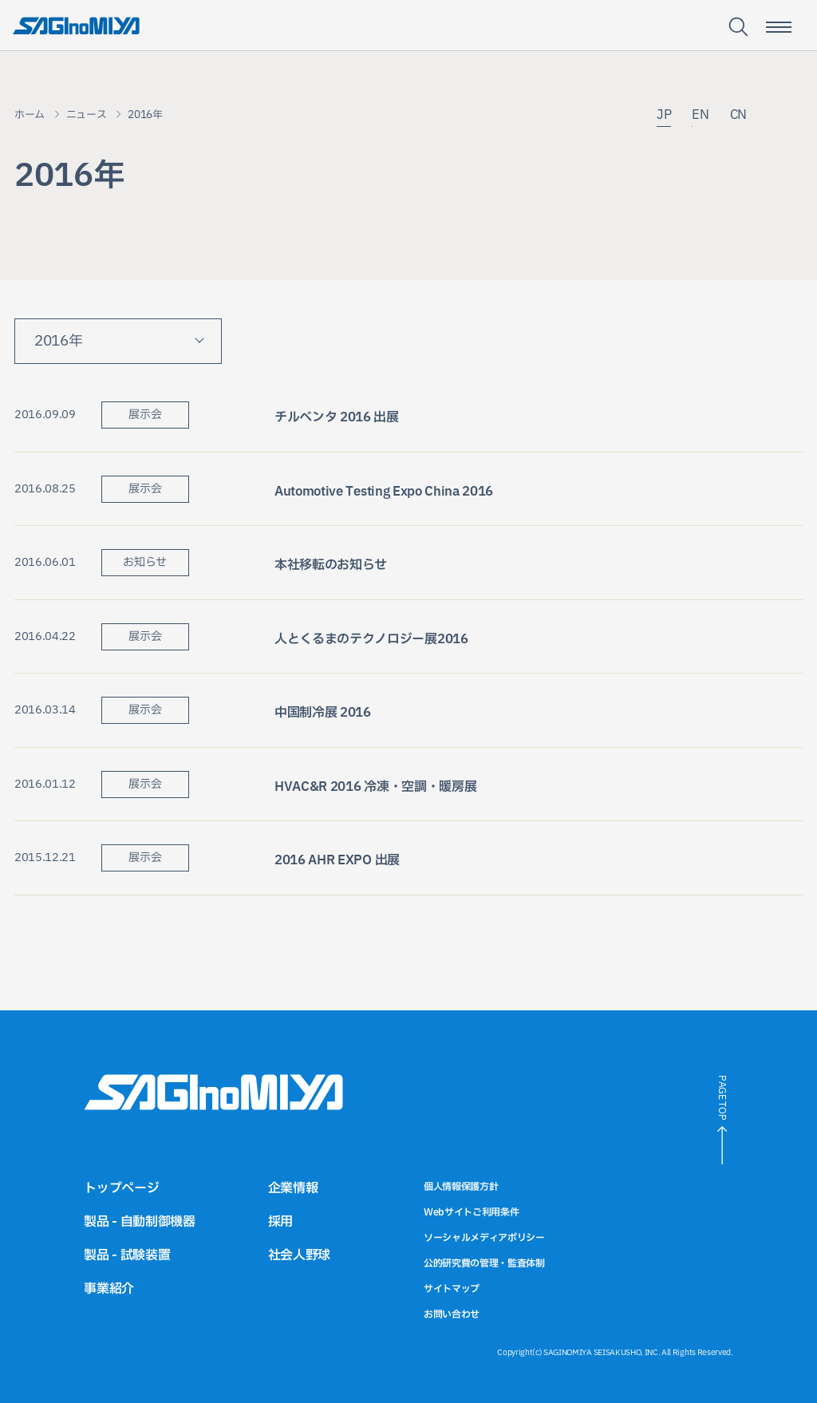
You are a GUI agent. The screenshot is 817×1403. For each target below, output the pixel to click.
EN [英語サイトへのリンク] (700, 116)
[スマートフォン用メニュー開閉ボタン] (778, 27)
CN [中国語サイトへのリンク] (738, 116)
